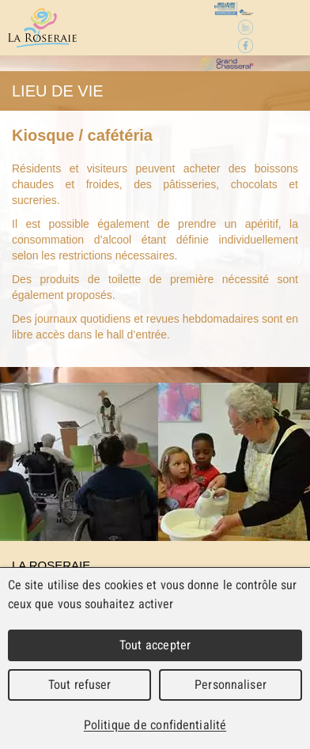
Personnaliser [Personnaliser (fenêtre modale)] (231, 684)
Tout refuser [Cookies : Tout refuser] (80, 684)
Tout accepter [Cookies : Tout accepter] (155, 645)
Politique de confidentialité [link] (155, 724)
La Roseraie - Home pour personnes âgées (42, 27)
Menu (280, 28)
